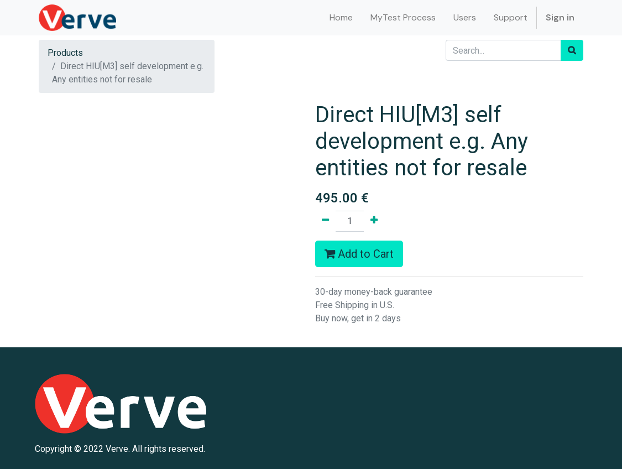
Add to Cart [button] (359, 253)
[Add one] (374, 221)
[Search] (572, 50)
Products (65, 53)
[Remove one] (325, 221)
